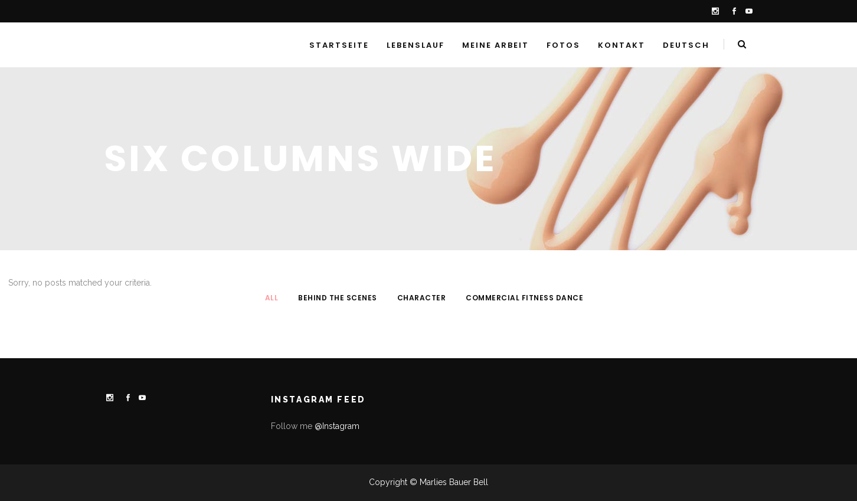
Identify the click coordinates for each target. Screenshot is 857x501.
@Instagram (337, 426)
